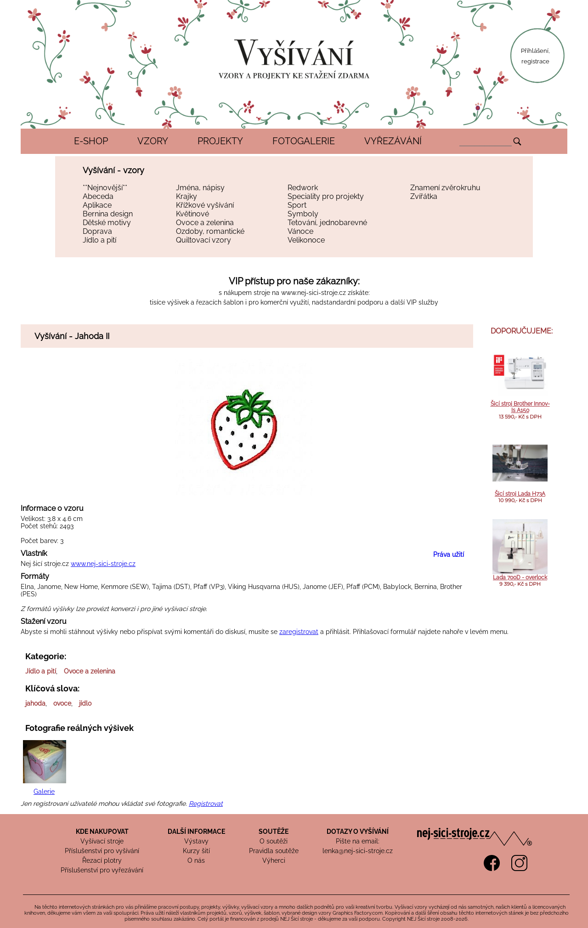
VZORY (152, 141)
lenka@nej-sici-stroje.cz (357, 850)
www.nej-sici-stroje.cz (313, 292)
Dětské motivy (107, 222)
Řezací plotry (102, 860)
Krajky (186, 196)
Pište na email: (357, 841)
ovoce (62, 703)
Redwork (303, 187)
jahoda (35, 703)
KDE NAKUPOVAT (102, 831)
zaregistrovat (298, 631)
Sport (297, 205)
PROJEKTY (220, 141)
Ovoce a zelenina (205, 222)
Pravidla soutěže (274, 850)
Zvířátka (423, 196)
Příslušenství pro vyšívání (102, 850)
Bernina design (108, 213)
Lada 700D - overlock (520, 577)
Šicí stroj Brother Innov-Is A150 (520, 407)
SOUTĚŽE (273, 831)
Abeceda (98, 196)
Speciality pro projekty (326, 196)
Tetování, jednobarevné (327, 222)
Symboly (303, 213)
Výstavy (196, 841)
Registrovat (206, 803)
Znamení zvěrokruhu (445, 187)
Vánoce (300, 231)
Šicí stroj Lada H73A (520, 494)
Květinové (192, 213)
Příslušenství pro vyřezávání (102, 870)
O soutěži (274, 841)
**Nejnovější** (105, 187)
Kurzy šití (196, 850)
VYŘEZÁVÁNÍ (393, 141)
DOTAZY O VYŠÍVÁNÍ (358, 831)
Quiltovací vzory (203, 240)
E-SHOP (91, 141)
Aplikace (97, 205)
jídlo (85, 703)
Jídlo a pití (99, 240)
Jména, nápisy (200, 187)
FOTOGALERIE (303, 141)
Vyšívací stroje (102, 841)
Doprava (97, 231)
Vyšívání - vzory (113, 170)
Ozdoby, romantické (210, 231)
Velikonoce (306, 240)
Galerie (44, 791)
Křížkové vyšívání (205, 205)
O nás (196, 860)
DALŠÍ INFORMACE (196, 831)
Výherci (273, 860)
